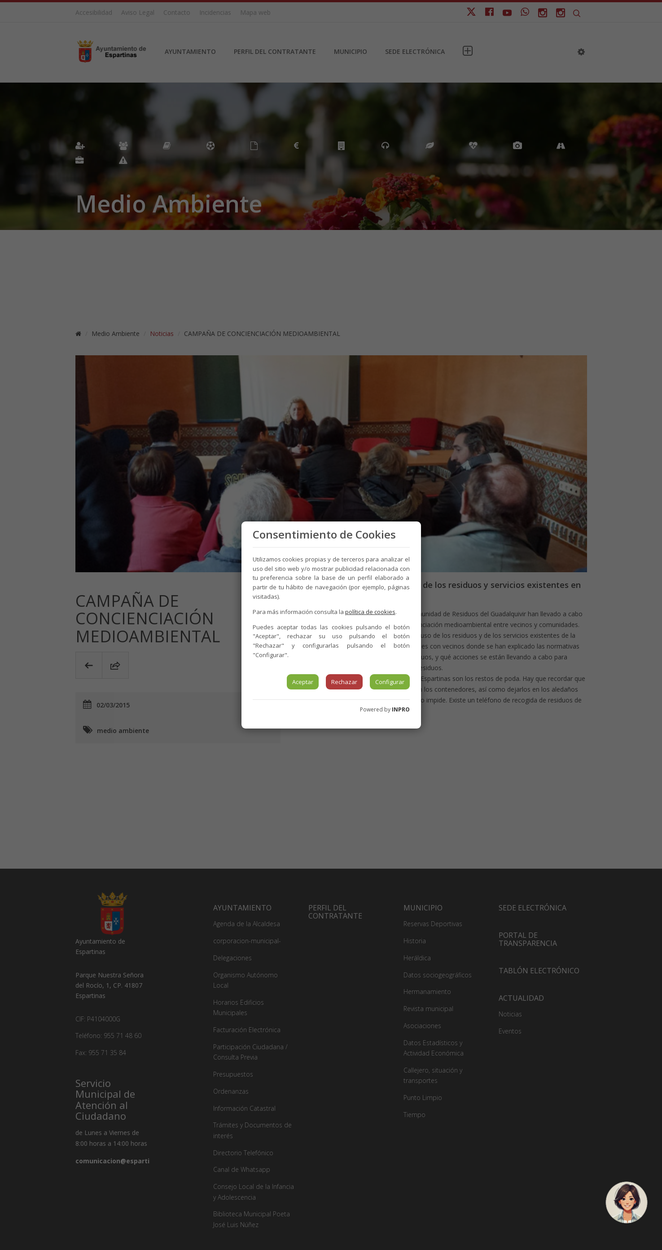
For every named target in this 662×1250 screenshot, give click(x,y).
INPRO (401, 709)
